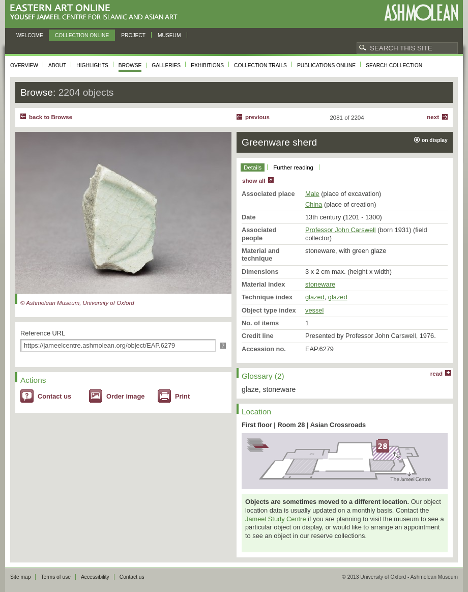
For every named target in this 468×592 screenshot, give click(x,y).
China (313, 204)
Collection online (82, 35)
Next (433, 117)
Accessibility (95, 577)
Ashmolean (421, 12)
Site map (20, 577)
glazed (315, 297)
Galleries (166, 65)
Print (182, 396)
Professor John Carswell (340, 230)
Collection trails (260, 65)
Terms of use (56, 577)
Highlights (92, 65)
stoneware (320, 284)
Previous (257, 117)
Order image (125, 396)
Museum (169, 35)
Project (133, 35)
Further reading (293, 167)
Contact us (54, 396)
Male (312, 194)
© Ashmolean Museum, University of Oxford (77, 303)
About (57, 65)
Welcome (29, 35)
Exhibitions (207, 65)
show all (253, 181)
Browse (130, 65)
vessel (314, 310)
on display (435, 140)
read (436, 374)
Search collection (394, 65)
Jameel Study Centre (275, 519)
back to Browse (50, 117)
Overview (24, 65)
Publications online (326, 65)
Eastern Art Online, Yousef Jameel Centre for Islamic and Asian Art (96, 12)
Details (252, 167)
